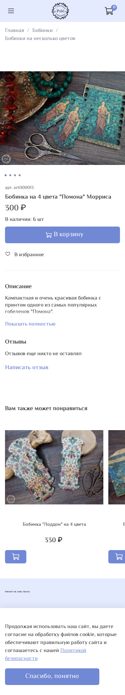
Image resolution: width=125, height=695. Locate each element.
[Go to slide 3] (15, 175)
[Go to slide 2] (10, 175)
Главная (14, 31)
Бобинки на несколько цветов (40, 39)
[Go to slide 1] (5, 175)
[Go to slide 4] (19, 175)
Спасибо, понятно (52, 676)
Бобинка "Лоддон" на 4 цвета (54, 524)
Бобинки (42, 31)
